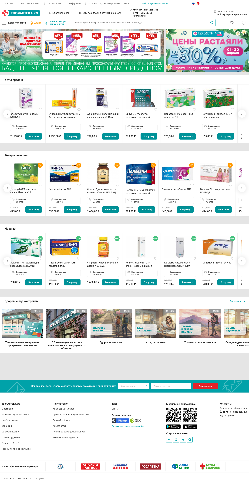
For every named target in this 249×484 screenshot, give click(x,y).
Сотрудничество (10, 431)
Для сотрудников (11, 437)
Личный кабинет (61, 420)
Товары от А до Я (10, 443)
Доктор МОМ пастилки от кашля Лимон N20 (24, 191)
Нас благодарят (10, 420)
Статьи (115, 408)
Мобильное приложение (181, 404)
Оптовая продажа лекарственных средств (109, 3)
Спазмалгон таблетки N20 (176, 189)
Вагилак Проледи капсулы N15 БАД (215, 191)
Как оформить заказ (30, 3)
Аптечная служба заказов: (145, 10)
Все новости (237, 301)
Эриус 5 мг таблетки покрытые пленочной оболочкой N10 (138, 115)
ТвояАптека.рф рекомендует (55, 22)
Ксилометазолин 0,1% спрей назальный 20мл (139, 264)
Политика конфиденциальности (69, 431)
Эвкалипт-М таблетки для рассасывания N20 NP (25, 264)
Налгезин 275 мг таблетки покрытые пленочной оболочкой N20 (140, 192)
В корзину (33, 136)
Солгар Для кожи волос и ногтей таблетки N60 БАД (101, 191)
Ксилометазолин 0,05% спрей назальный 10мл (177, 264)
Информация (75, 3)
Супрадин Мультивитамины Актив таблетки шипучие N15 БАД (64, 115)
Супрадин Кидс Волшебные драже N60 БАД (102, 264)
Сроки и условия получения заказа (71, 414)
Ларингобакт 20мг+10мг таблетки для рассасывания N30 (62, 264)
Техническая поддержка (65, 437)
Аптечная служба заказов (15, 414)
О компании (7, 3)
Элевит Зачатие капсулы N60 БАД (24, 115)
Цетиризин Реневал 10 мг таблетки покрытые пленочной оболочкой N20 (217, 115)
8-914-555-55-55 (142, 12)
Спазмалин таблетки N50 (216, 262)
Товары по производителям (16, 449)
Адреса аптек (55, 3)
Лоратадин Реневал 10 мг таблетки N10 (178, 115)
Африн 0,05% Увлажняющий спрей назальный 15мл (103, 115)
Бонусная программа (155, 3)
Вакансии (7, 426)
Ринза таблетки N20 (60, 189)
